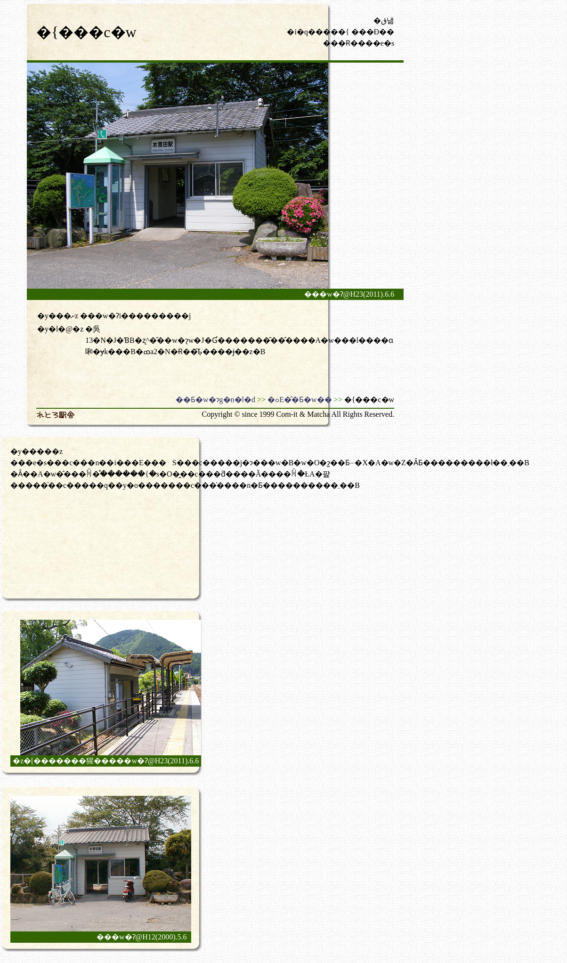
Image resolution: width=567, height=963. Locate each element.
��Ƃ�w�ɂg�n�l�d (215, 400)
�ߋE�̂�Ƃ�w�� (299, 400)
